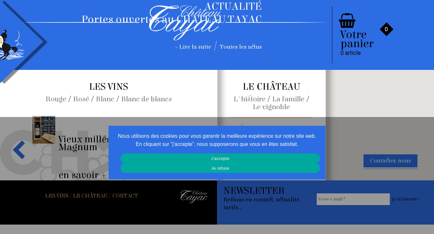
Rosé (81, 99)
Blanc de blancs (146, 99)
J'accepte (220, 158)
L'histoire (249, 99)
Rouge (55, 99)
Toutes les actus (241, 47)
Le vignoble (271, 107)
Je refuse (220, 168)
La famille (288, 99)
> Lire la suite (193, 47)
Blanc (105, 99)
